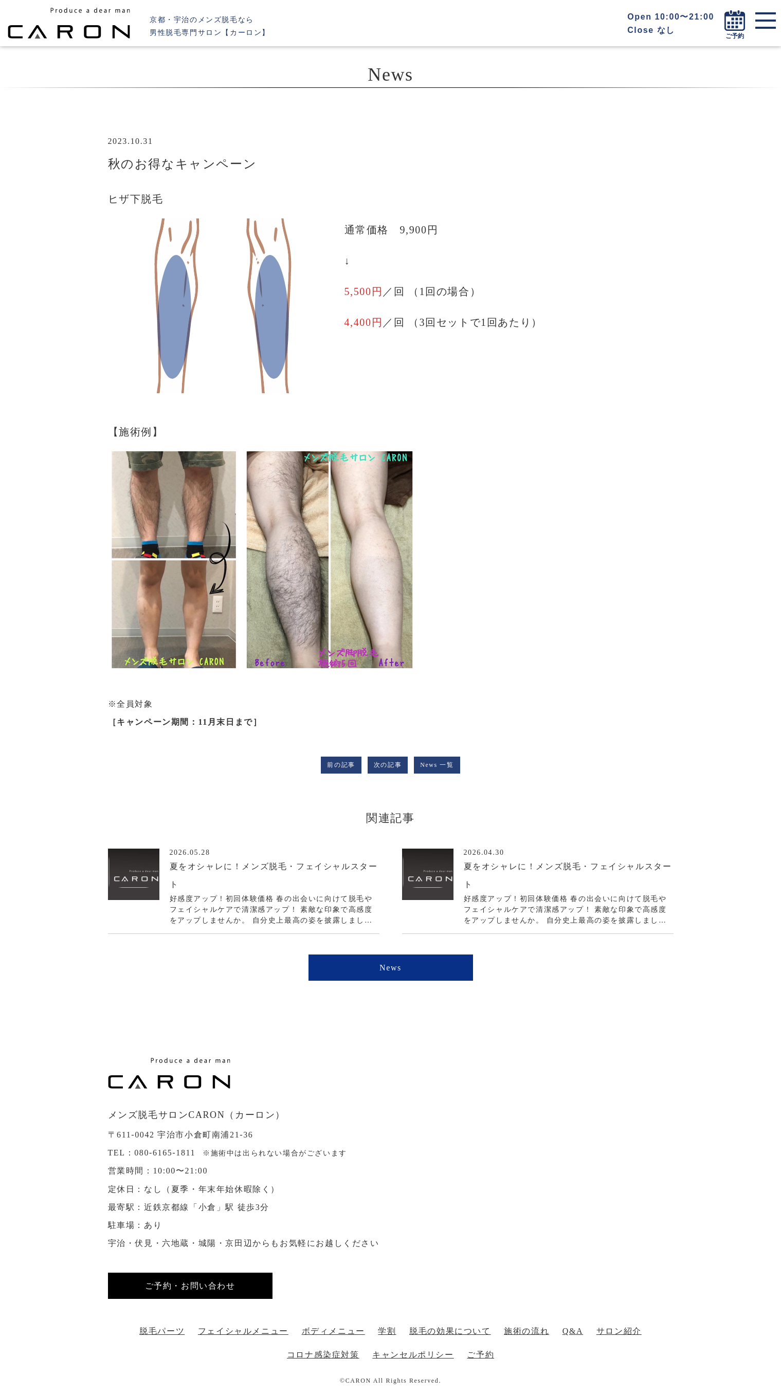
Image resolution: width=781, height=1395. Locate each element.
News (390, 967)
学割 (387, 1331)
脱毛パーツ (162, 1331)
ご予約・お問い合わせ (190, 1285)
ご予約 (480, 1354)
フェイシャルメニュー (243, 1331)
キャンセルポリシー (412, 1354)
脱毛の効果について (450, 1331)
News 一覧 (437, 764)
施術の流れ (526, 1331)
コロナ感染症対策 (323, 1354)
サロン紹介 (619, 1331)
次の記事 (388, 764)
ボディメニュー (333, 1331)
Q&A (572, 1331)
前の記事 (341, 764)
